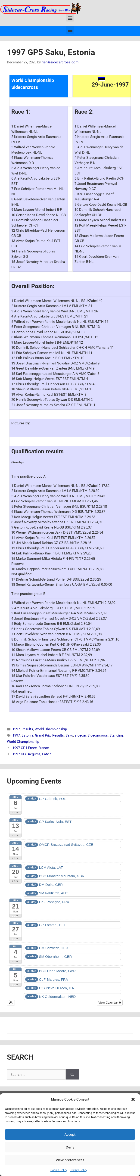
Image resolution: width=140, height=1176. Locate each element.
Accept (69, 1134)
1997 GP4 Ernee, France (30, 748)
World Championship (51, 729)
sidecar (80, 735)
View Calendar (109, 1002)
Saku (69, 735)
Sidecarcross (97, 735)
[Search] (72, 1074)
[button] (133, 1099)
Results (27, 729)
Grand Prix (43, 735)
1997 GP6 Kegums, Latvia (31, 754)
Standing (116, 735)
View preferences (70, 1159)
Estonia (27, 735)
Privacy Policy (78, 1170)
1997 (16, 729)
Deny (70, 1147)
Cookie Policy (58, 1170)
